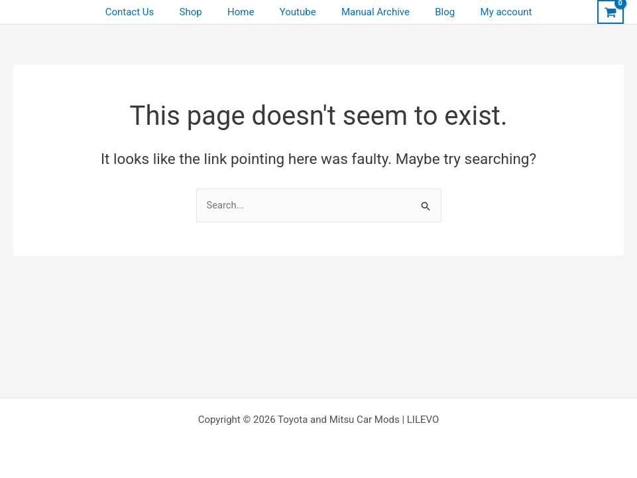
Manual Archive (370, 12)
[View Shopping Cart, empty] (610, 12)
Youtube (298, 12)
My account (490, 12)
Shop (201, 12)
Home (246, 12)
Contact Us (146, 12)
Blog (434, 12)
